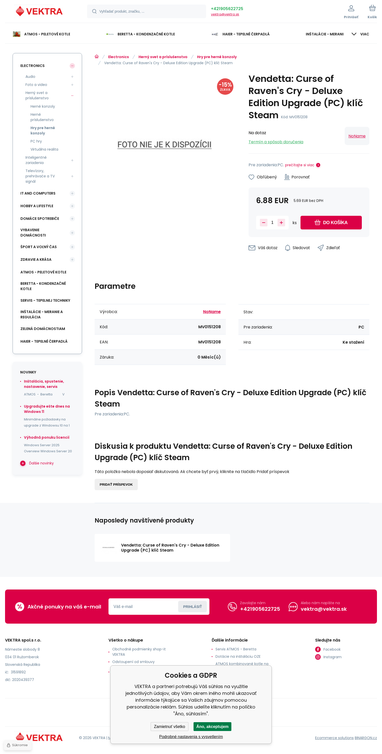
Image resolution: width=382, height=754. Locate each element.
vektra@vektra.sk (225, 14)
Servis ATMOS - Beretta (235, 649)
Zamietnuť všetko (169, 726)
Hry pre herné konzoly (217, 56)
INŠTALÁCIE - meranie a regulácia (41, 314)
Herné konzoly (43, 106)
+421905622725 (227, 9)
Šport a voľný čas (38, 246)
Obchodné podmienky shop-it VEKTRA (139, 652)
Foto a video (36, 84)
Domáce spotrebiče (39, 218)
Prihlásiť (192, 607)
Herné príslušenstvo (42, 117)
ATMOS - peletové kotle (43, 272)
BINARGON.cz (366, 737)
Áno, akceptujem (212, 726)
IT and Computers (38, 193)
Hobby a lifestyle (36, 205)
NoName (357, 136)
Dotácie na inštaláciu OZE (238, 656)
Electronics (118, 56)
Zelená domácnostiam (42, 328)
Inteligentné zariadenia (36, 160)
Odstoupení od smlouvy (133, 661)
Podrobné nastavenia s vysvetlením (191, 737)
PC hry (36, 141)
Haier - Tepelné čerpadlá (44, 341)
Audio (30, 76)
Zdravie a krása (35, 259)
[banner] (39, 12)
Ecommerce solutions (334, 737)
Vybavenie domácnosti (33, 232)
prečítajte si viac (299, 165)
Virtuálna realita (44, 149)
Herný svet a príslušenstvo (163, 56)
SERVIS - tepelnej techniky (45, 300)
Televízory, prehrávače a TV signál (40, 176)
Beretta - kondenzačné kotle (43, 286)
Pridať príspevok (116, 484)
